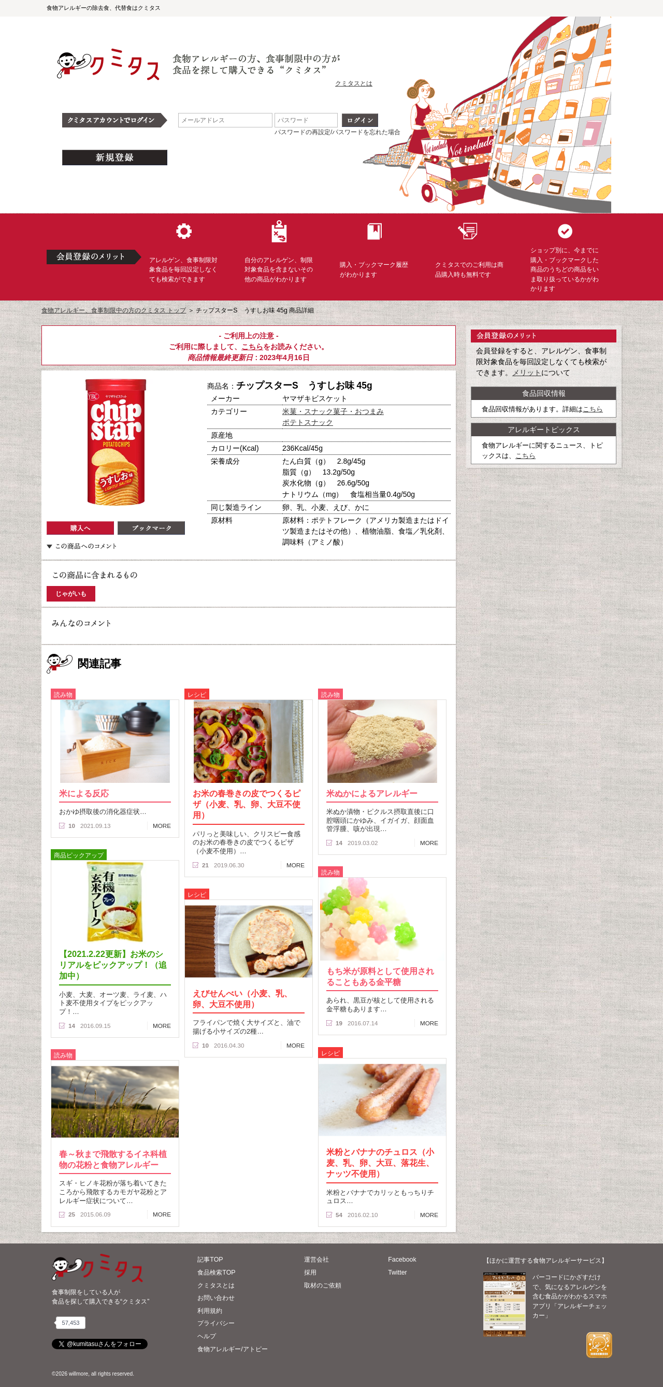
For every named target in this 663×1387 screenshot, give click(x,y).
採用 (310, 1272)
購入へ (80, 528)
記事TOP (210, 1259)
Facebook (402, 1259)
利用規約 (209, 1310)
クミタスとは (353, 83)
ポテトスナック (307, 422)
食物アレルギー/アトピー (232, 1349)
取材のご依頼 (322, 1285)
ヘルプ (206, 1336)
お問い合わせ (216, 1298)
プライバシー (216, 1323)
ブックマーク (151, 528)
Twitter (397, 1272)
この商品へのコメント (81, 546)
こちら (252, 346)
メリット (526, 372)
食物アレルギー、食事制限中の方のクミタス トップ (113, 310)
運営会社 (316, 1259)
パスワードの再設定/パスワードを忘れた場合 (337, 132)
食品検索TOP (216, 1272)
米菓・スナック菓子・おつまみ (333, 411)
